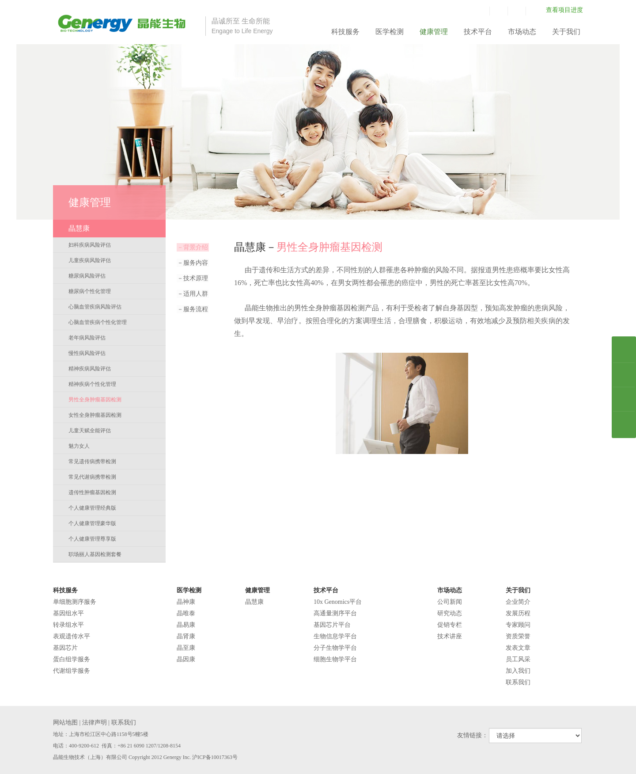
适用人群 (192, 293)
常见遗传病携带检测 (92, 461)
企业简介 (518, 602)
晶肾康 (186, 636)
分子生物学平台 (335, 647)
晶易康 (186, 624)
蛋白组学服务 (71, 659)
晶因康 (186, 659)
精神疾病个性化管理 (92, 384)
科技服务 (345, 31)
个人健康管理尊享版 (92, 539)
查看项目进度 (564, 10)
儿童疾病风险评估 (89, 260)
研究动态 (449, 613)
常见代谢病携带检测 (92, 477)
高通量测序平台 (335, 613)
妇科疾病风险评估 (89, 245)
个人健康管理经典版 (92, 508)
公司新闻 (449, 602)
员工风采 (518, 659)
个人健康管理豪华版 (92, 523)
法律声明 (94, 722)
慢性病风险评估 (87, 353)
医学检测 (389, 31)
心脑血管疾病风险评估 (94, 307)
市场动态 (522, 31)
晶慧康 (254, 602)
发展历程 (518, 613)
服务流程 (192, 309)
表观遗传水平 (71, 636)
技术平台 (478, 31)
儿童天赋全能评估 (89, 430)
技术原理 (192, 278)
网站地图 (65, 722)
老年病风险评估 (87, 338)
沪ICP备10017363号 (215, 757)
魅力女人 (79, 446)
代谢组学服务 (71, 670)
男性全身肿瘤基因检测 (94, 400)
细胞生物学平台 (335, 659)
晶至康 (186, 647)
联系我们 (518, 682)
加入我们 (518, 670)
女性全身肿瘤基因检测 (94, 415)
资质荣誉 (518, 636)
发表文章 (518, 647)
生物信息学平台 (335, 636)
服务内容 (192, 262)
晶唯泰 (186, 613)
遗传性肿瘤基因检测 (92, 492)
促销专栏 (449, 624)
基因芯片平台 (332, 624)
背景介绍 (192, 247)
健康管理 (434, 31)
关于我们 (566, 31)
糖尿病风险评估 (87, 276)
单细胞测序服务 (74, 602)
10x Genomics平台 (338, 602)
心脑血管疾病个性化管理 (97, 322)
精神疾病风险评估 (89, 369)
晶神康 (186, 602)
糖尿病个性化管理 (89, 291)
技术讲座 (449, 636)
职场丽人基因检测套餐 (94, 554)
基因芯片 (65, 647)
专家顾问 (518, 624)
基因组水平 (68, 613)
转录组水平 (68, 624)
